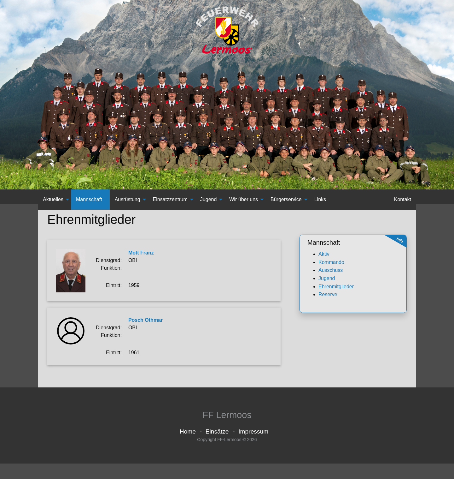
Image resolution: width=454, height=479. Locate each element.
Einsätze (217, 446)
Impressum (253, 446)
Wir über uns (243, 204)
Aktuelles (53, 204)
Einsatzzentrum (170, 204)
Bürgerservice (286, 204)
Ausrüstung (127, 204)
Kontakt (402, 204)
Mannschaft (89, 204)
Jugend (208, 204)
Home (188, 446)
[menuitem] (54, 204)
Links (320, 204)
